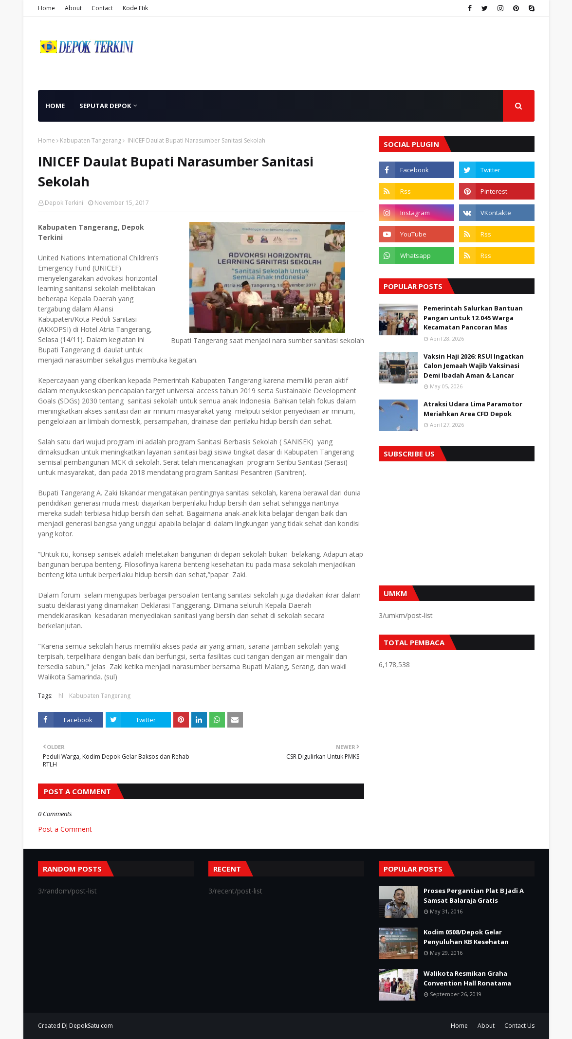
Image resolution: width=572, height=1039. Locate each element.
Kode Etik (135, 8)
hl (60, 696)
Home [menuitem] (55, 105)
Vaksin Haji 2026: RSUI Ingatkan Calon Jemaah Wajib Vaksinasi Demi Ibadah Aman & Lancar (474, 366)
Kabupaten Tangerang (90, 140)
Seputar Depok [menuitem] (105, 105)
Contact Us (519, 1025)
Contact (102, 8)
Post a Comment (65, 829)
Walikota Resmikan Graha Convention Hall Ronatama (467, 978)
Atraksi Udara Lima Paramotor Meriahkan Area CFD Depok (473, 409)
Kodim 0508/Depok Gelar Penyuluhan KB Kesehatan (466, 937)
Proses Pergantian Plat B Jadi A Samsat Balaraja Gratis (474, 895)
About (73, 8)
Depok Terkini (64, 203)
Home (46, 8)
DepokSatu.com (91, 1025)
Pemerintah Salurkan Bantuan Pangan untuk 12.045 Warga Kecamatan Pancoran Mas (473, 317)
